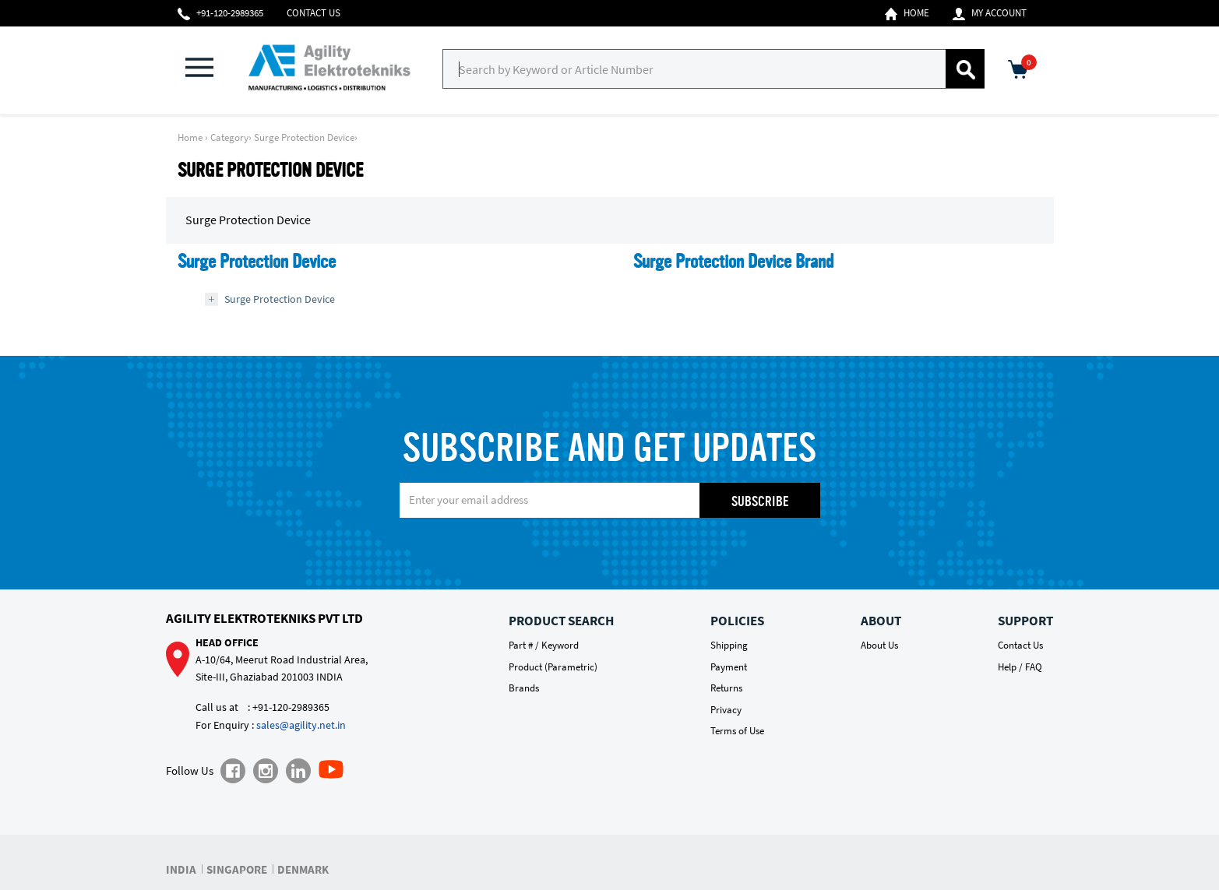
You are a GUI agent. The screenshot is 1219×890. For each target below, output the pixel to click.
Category (229, 137)
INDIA (181, 869)
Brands (524, 688)
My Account (990, 13)
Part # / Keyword (544, 645)
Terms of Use (737, 730)
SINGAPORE (236, 869)
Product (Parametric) (553, 667)
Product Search (561, 620)
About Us (879, 645)
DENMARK (303, 869)
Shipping (729, 645)
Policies (737, 620)
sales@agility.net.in (301, 725)
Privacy (726, 709)
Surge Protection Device (304, 137)
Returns (726, 688)
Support (1025, 620)
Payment (728, 667)
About (881, 620)
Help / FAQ (1020, 667)
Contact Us (313, 12)
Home (907, 13)
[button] (209, 69)
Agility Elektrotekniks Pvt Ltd (264, 618)
